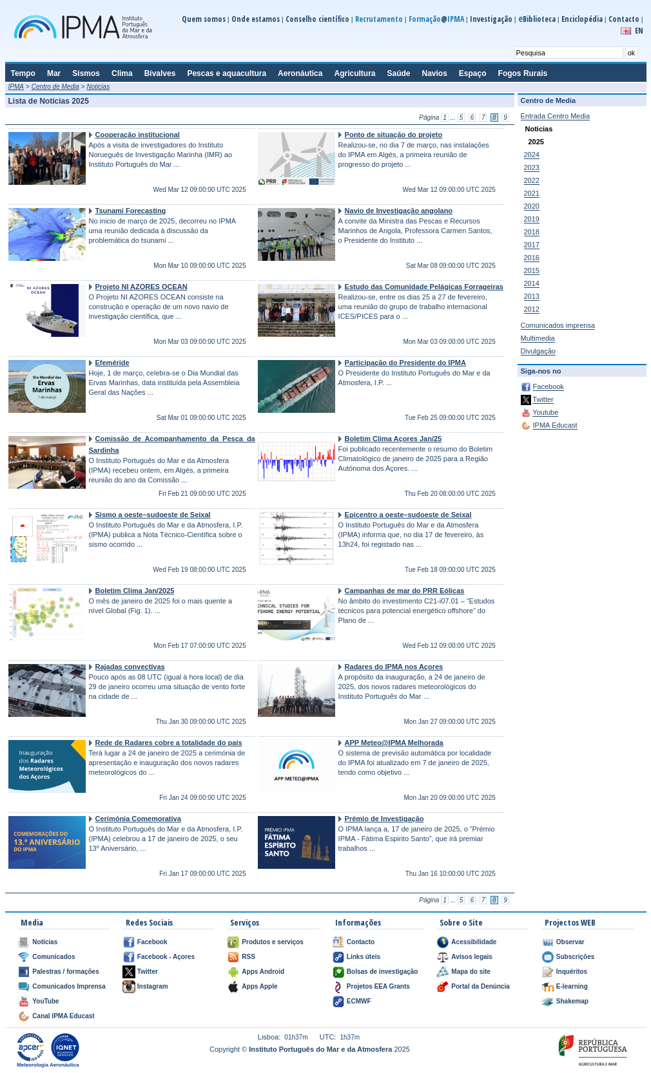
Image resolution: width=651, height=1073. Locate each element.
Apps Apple (259, 986)
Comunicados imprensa (558, 325)
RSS (248, 956)
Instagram (152, 986)
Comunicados (53, 956)
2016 (531, 257)
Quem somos (204, 19)
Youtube (545, 412)
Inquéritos (571, 971)
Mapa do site (471, 971)
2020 (531, 206)
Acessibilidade (473, 941)
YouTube (45, 1001)
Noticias (98, 86)
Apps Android (263, 971)
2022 (531, 180)
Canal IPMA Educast (63, 1016)
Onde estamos (255, 19)
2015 (531, 270)
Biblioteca (537, 19)
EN (639, 30)
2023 (531, 167)
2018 (531, 232)
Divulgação (538, 351)
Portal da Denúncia (480, 986)
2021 (531, 193)
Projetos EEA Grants (378, 986)
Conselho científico (317, 19)
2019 (531, 219)
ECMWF (359, 1001)
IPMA (16, 86)
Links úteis (363, 956)
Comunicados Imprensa (68, 986)
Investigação (491, 19)
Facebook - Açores (166, 956)
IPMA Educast (555, 425)
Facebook (548, 386)
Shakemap (572, 1001)
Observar (570, 941)
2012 (531, 309)
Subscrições (575, 956)
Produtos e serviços (273, 941)
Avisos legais (471, 956)
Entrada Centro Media (555, 116)
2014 (531, 283)
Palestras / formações (65, 971)
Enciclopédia (582, 19)
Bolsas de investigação (382, 971)
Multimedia (538, 338)
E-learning (572, 986)
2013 (531, 296)
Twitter (542, 399)
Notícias (44, 941)
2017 (531, 245)
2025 (536, 142)
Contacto (623, 19)
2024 (531, 154)
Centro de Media (55, 86)
